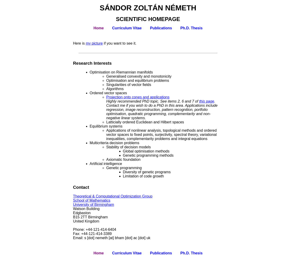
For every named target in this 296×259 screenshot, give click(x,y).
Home (98, 28)
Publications (161, 28)
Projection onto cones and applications (138, 97)
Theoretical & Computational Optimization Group (112, 196)
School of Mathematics (92, 200)
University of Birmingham (93, 205)
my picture (94, 43)
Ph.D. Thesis (191, 28)
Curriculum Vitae (127, 28)
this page (206, 101)
